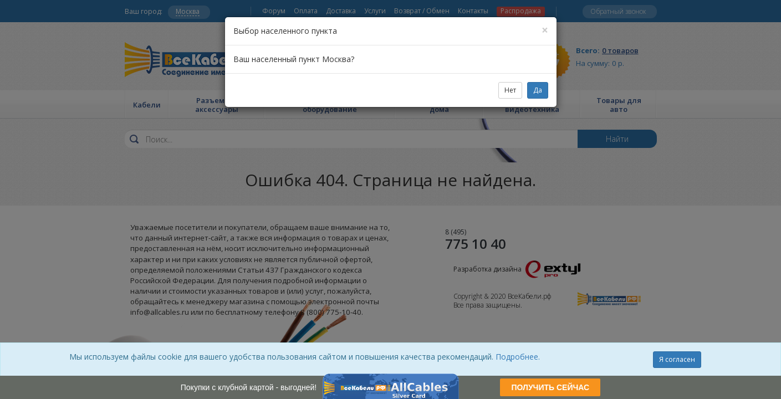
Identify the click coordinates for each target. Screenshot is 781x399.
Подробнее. (518, 356)
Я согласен (677, 359)
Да (537, 90)
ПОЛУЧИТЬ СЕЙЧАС (550, 387)
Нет (510, 90)
